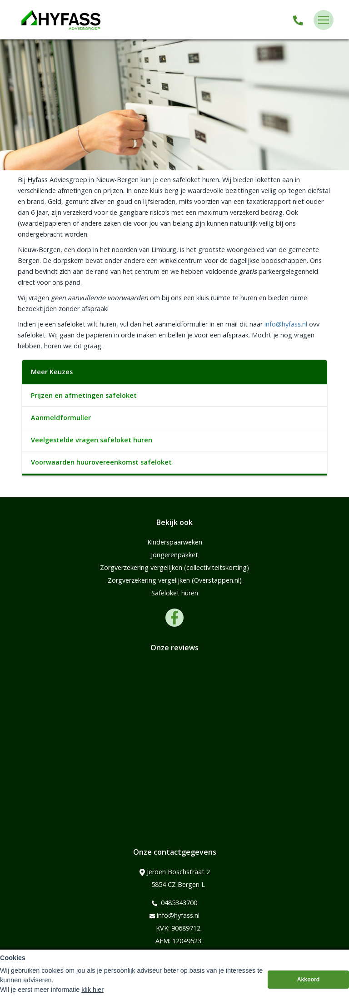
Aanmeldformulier (61, 417)
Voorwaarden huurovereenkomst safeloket (101, 462)
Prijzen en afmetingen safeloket (84, 395)
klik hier (92, 992)
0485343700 (174, 902)
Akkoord (308, 983)
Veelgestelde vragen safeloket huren (91, 440)
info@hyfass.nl (285, 324)
